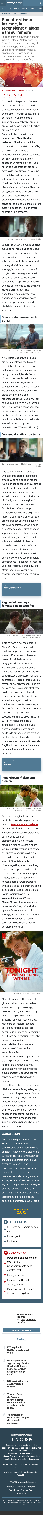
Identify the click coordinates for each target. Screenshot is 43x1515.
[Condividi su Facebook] (4, 95)
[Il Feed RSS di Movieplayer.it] (30, 1443)
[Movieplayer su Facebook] (12, 1443)
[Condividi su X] (9, 95)
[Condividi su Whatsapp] (15, 95)
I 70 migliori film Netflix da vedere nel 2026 (18, 1354)
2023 (23, 1323)
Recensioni (14, 9)
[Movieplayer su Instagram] (21, 1443)
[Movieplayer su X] (17, 1443)
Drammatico (31, 1323)
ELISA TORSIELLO (18, 90)
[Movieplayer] (21, 1439)
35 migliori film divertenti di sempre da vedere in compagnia (18, 1423)
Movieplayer (6, 13)
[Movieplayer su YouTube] (26, 1443)
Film (15, 13)
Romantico (21, 1325)
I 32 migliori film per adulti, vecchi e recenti (17, 1388)
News (4, 9)
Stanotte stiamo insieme (24, 828)
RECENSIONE (6, 90)
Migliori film (28, 9)
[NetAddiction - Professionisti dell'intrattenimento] (27, 1486)
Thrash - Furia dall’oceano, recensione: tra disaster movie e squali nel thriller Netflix (16, 1405)
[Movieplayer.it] (14, 3)
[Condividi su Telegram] (20, 95)
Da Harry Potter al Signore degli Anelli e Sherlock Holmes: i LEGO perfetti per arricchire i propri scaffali (18, 1371)
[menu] (3, 3)
